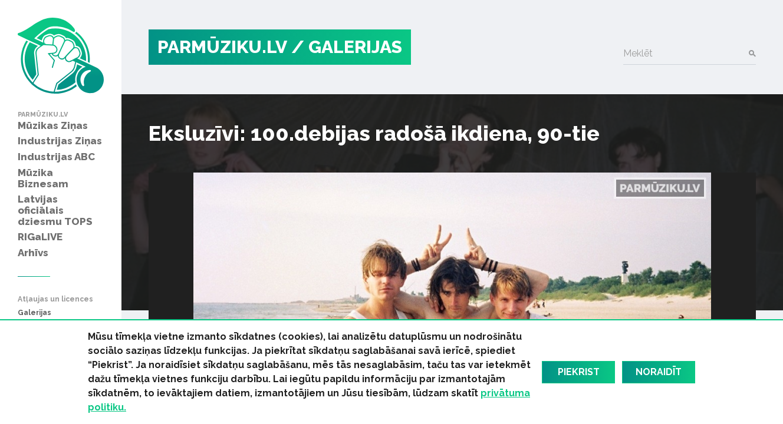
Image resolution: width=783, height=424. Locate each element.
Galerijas (34, 313)
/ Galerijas (346, 47)
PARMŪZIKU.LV (222, 47)
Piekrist (579, 371)
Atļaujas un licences (55, 299)
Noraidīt (659, 371)
